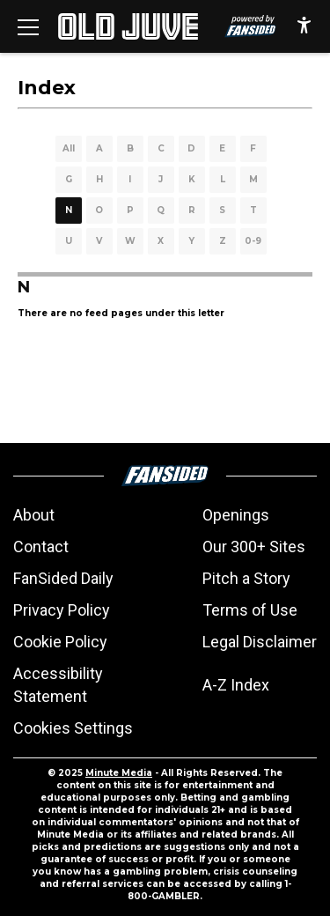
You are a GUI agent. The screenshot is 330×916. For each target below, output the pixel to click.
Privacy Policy (61, 610)
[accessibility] (304, 26)
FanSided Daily (63, 578)
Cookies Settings (73, 728)
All (68, 148)
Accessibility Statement (58, 684)
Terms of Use (249, 610)
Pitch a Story (246, 578)
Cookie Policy (60, 641)
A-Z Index (235, 685)
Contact (41, 546)
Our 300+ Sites (253, 546)
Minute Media (118, 773)
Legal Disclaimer (259, 641)
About (34, 515)
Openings (235, 515)
